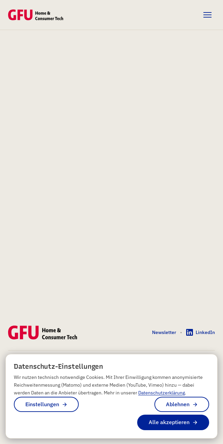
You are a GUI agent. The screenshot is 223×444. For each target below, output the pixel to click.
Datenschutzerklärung (161, 393)
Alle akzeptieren (169, 422)
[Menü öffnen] (207, 14)
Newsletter (164, 332)
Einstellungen (42, 404)
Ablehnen (178, 404)
